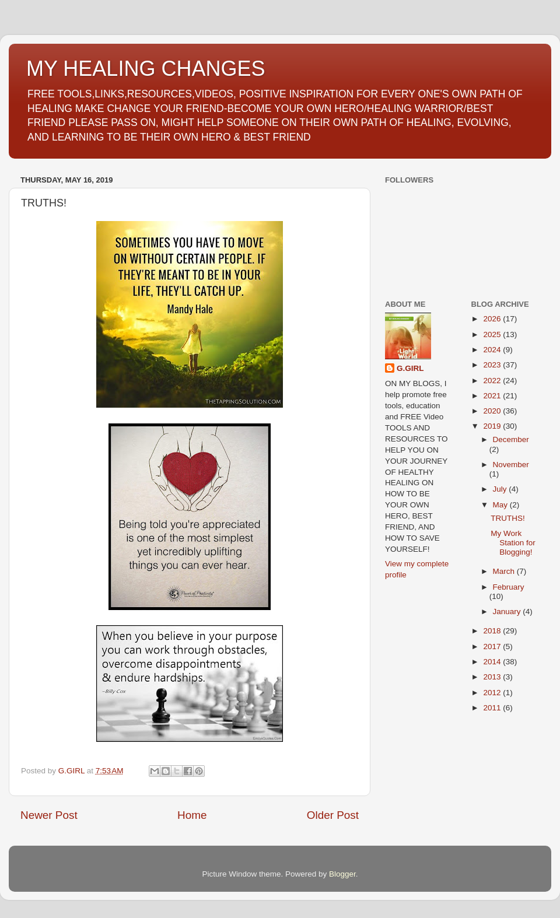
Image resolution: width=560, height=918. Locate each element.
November (511, 464)
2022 (493, 380)
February (508, 587)
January (508, 611)
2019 (493, 426)
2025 (493, 334)
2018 (493, 630)
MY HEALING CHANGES (145, 68)
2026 (493, 318)
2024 (493, 349)
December (511, 439)
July (501, 489)
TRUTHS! (508, 518)
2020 (493, 411)
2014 (493, 661)
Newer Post (49, 815)
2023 (493, 364)
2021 (493, 395)
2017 (493, 646)
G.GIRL (410, 368)
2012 (493, 692)
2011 (493, 707)
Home (191, 815)
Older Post (333, 815)
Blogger (342, 874)
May (501, 504)
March (505, 571)
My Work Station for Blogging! (513, 542)
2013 (493, 676)
